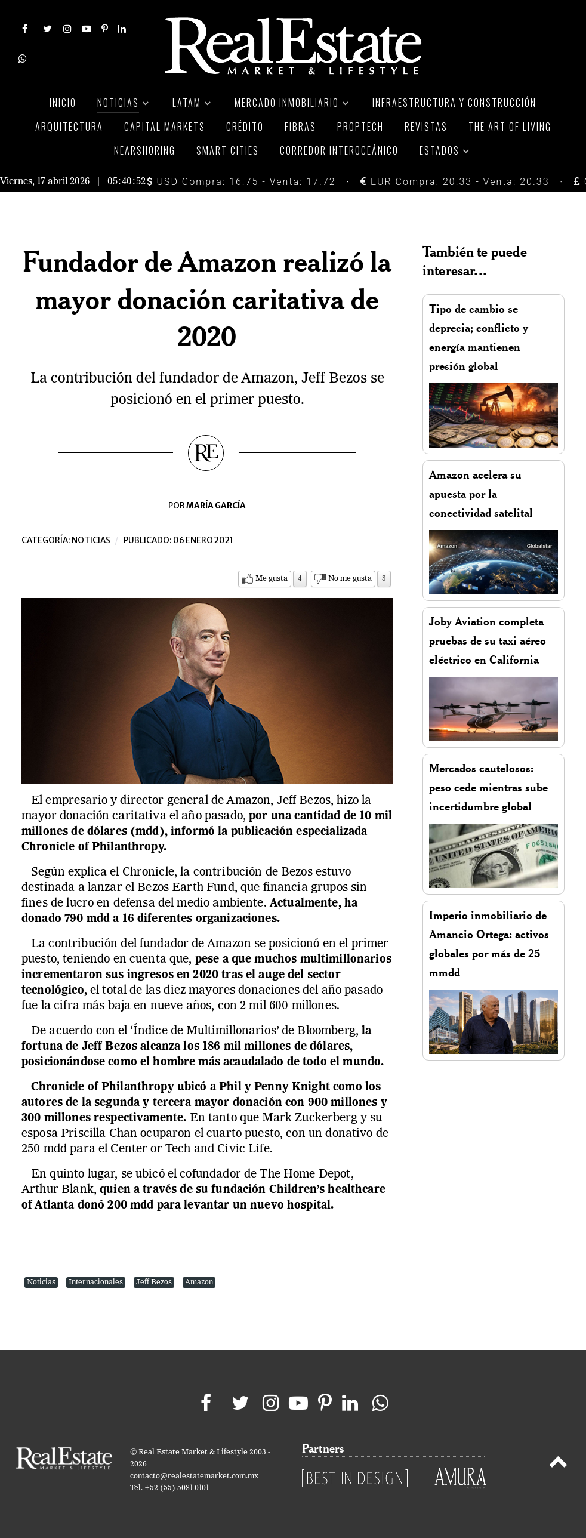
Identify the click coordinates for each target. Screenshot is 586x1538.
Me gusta (271, 578)
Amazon (199, 1282)
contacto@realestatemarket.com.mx (194, 1476)
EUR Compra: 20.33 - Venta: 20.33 (454, 181)
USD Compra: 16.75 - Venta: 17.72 (241, 181)
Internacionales (96, 1282)
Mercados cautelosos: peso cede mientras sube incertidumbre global (488, 787)
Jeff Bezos (154, 1282)
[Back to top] (558, 1464)
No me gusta (350, 578)
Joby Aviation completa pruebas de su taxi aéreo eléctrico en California (487, 641)
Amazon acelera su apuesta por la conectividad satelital (481, 494)
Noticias (91, 540)
